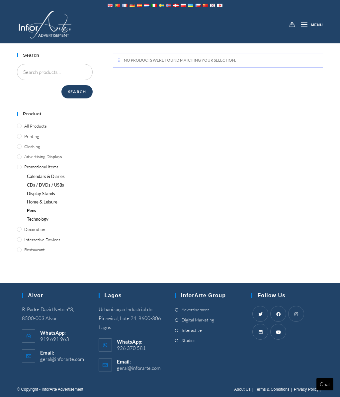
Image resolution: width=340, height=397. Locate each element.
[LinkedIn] (260, 332)
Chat (325, 384)
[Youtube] (278, 332)
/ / (45, 185)
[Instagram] (296, 314)
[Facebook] (278, 314)
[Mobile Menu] (309, 25)
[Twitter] (260, 314)
